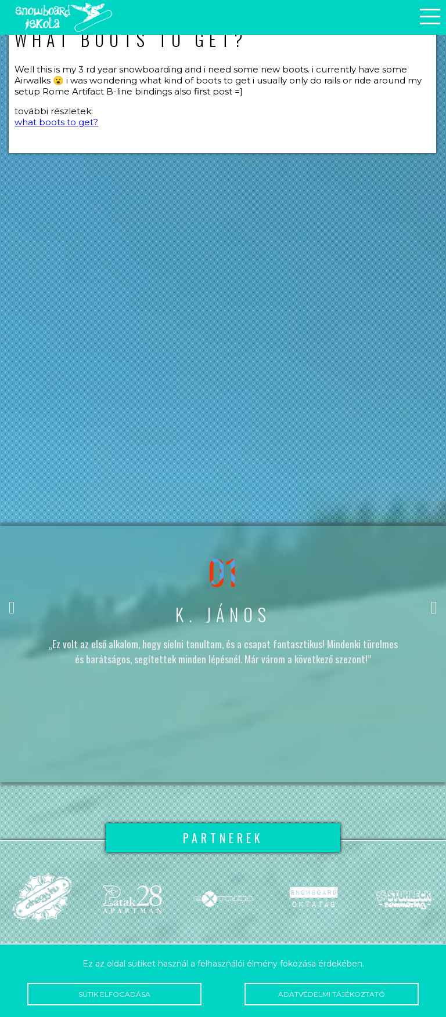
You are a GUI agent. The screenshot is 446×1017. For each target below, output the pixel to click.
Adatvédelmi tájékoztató (331, 994)
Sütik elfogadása (114, 994)
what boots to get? (56, 122)
